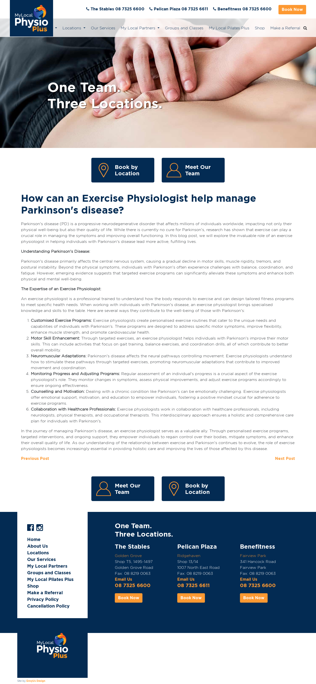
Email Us (123, 579)
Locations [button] (72, 28)
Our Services (103, 28)
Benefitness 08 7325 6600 (244, 9)
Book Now (292, 9)
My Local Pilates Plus (229, 28)
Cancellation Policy (48, 606)
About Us (37, 546)
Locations (38, 552)
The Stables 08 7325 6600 (117, 9)
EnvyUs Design (35, 680)
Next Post (285, 458)
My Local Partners (47, 566)
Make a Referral (285, 28)
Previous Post (35, 458)
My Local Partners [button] (139, 28)
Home (23, 28)
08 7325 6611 (193, 585)
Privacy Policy (43, 599)
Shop (260, 28)
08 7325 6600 (133, 585)
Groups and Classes (184, 28)
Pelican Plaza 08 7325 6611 (181, 9)
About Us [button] (44, 28)
